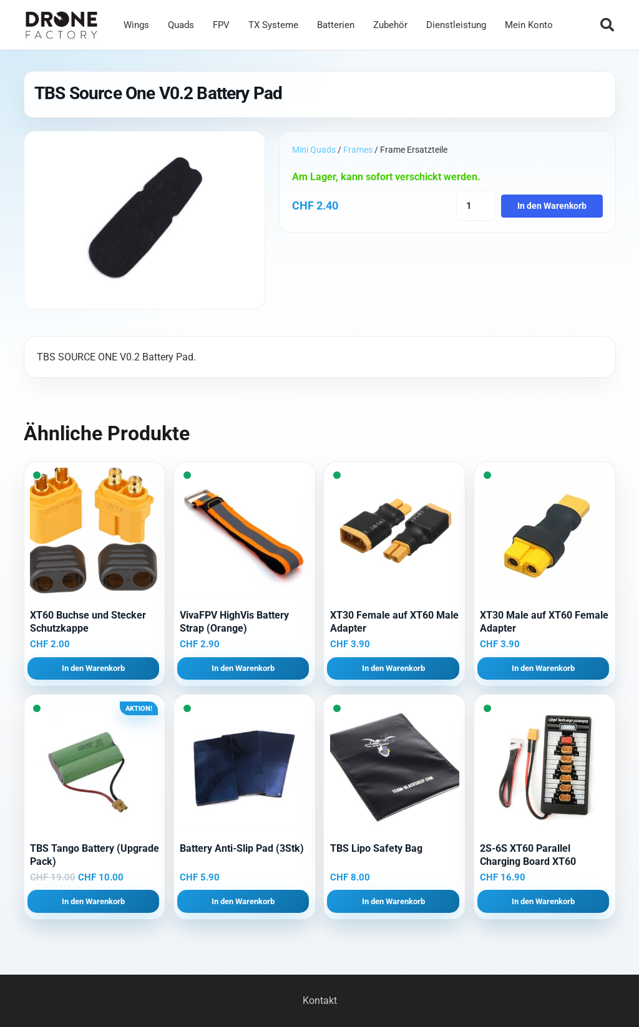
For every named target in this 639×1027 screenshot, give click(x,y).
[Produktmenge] (476, 206)
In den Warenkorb (552, 206)
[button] (607, 25)
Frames (358, 150)
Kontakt (320, 1000)
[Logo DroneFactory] (61, 25)
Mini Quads (314, 150)
